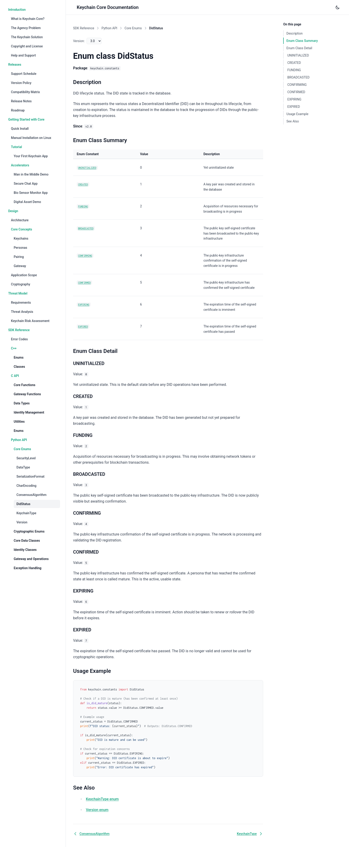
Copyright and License (27, 46)
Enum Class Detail (299, 48)
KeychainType (26, 513)
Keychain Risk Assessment (30, 321)
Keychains (21, 238)
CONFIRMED (84, 282)
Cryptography (20, 284)
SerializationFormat (30, 476)
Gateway (20, 266)
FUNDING (83, 206)
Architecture (20, 220)
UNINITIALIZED (87, 167)
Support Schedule (23, 74)
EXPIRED (83, 326)
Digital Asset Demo (27, 202)
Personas (20, 247)
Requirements (21, 302)
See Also (292, 121)
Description (294, 33)
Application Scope (24, 275)
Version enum (97, 810)
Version (21, 522)
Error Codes (19, 339)
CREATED (83, 184)
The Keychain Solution (27, 37)
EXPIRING (83, 304)
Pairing (19, 257)
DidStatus (23, 504)
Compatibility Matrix (25, 92)
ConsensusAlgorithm (31, 495)
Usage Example (297, 114)
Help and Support (23, 55)
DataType (23, 467)
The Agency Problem (26, 28)
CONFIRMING (85, 255)
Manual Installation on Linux (31, 138)
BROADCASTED (85, 228)
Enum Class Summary (302, 41)
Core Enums (133, 28)
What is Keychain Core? (28, 19)
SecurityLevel (26, 458)
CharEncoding (26, 485)
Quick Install (20, 128)
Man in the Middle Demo (31, 174)
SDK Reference (83, 28)
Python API (109, 28)
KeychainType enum (102, 799)
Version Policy (21, 83)
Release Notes (21, 101)
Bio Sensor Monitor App (31, 193)
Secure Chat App (25, 183)
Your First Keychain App (31, 156)
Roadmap (18, 110)
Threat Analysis (22, 312)
